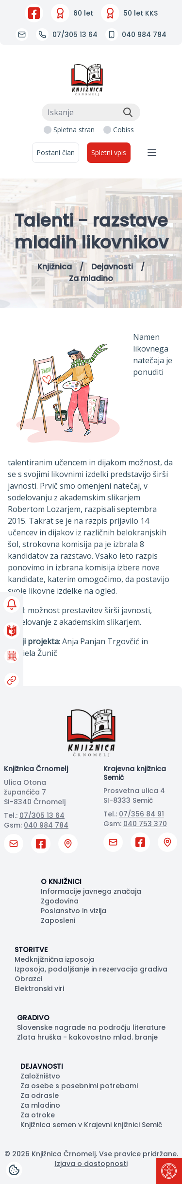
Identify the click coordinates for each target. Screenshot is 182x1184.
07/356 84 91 (141, 814)
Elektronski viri (39, 988)
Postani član (55, 152)
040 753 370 (145, 824)
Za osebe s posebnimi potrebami (79, 1086)
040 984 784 (46, 825)
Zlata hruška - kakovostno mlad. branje (87, 1037)
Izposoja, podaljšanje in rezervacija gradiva (91, 969)
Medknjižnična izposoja (55, 959)
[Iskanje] (91, 112)
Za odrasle (39, 1095)
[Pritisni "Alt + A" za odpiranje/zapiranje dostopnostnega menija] (169, 1171)
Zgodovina (60, 901)
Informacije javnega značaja (91, 891)
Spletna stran (74, 129)
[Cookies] (14, 1170)
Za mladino (40, 1105)
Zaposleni (58, 920)
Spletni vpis (108, 152)
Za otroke (37, 1115)
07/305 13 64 (42, 815)
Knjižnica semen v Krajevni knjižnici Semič (91, 1125)
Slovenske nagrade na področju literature (91, 1027)
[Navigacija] (152, 153)
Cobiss (123, 129)
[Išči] (127, 112)
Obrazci (28, 979)
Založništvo (40, 1076)
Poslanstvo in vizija (73, 911)
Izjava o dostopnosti (91, 1163)
